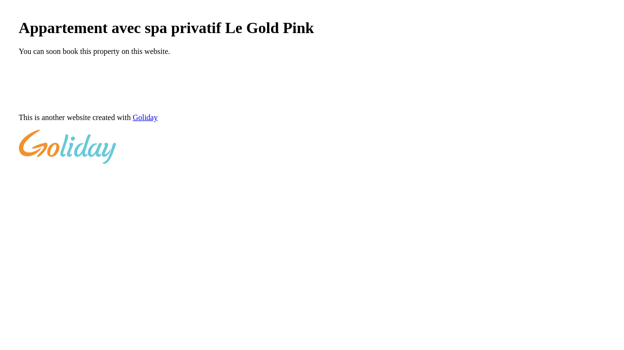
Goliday (145, 117)
